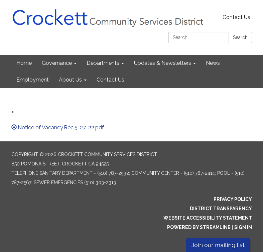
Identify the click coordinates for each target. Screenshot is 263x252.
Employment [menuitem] (32, 80)
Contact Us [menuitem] (110, 80)
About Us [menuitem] (70, 80)
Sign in (243, 227)
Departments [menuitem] (103, 63)
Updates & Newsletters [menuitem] (162, 63)
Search (240, 37)
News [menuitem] (213, 63)
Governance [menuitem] (57, 63)
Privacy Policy (233, 199)
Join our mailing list (218, 244)
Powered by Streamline (199, 227)
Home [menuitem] (24, 63)
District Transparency (221, 208)
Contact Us (236, 17)
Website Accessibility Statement (207, 218)
